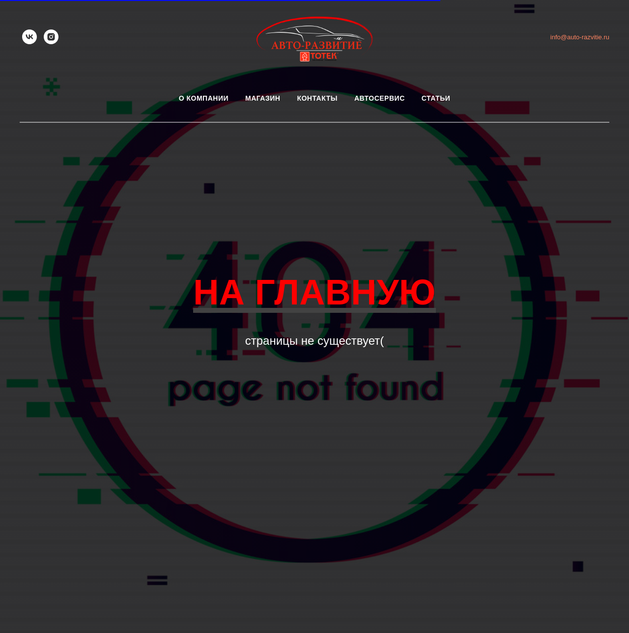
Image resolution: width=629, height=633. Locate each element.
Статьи (436, 98)
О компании (204, 98)
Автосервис (379, 98)
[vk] (29, 36)
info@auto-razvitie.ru (579, 37)
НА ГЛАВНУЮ (314, 292)
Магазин (262, 98)
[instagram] (51, 36)
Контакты (317, 98)
